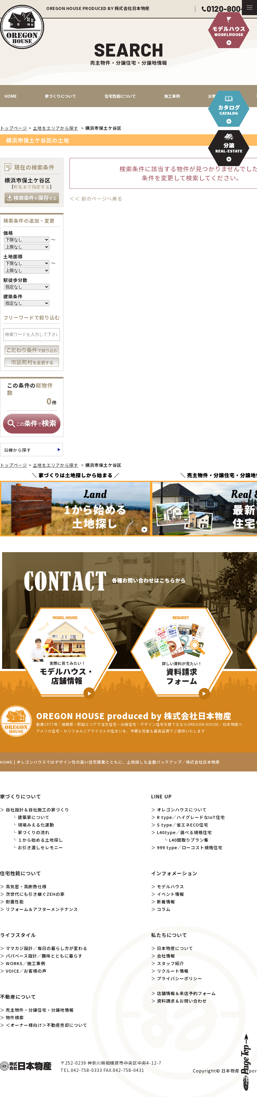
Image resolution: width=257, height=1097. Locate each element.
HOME (11, 96)
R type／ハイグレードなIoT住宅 (191, 817)
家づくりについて (60, 96)
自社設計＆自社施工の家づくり (37, 810)
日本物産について (175, 948)
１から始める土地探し (40, 840)
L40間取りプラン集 (189, 840)
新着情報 (166, 902)
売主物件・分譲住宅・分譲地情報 (40, 1010)
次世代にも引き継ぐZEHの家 (35, 894)
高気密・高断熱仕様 (26, 886)
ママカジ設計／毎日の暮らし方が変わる (46, 948)
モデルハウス (170, 886)
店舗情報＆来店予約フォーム (186, 993)
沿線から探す (17, 450)
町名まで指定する (32, 187)
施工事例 (172, 96)
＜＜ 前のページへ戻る (96, 198)
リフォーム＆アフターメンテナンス (42, 909)
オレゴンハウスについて (182, 810)
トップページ (13, 128)
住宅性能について (120, 96)
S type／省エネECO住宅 (182, 825)
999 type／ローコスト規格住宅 (190, 847)
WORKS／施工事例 (25, 963)
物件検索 (15, 1017)
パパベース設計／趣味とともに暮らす (44, 956)
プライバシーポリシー (179, 978)
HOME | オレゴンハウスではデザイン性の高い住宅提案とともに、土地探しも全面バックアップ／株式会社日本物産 (110, 762)
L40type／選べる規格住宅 (184, 832)
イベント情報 (170, 894)
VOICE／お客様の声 (26, 971)
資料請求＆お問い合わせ (182, 1001)
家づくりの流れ (34, 832)
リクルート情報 (173, 971)
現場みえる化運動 (36, 825)
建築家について (34, 817)
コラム (164, 909)
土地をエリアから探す (55, 128)
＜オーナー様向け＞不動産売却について (46, 1025)
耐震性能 (15, 902)
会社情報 (166, 956)
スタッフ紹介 (170, 963)
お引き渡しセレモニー (40, 847)
